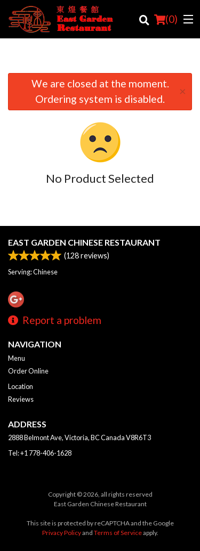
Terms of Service (118, 533)
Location (20, 386)
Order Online (28, 371)
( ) (166, 19)
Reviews (21, 399)
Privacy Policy (61, 533)
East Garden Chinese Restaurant (84, 242)
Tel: (39, 453)
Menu (16, 358)
